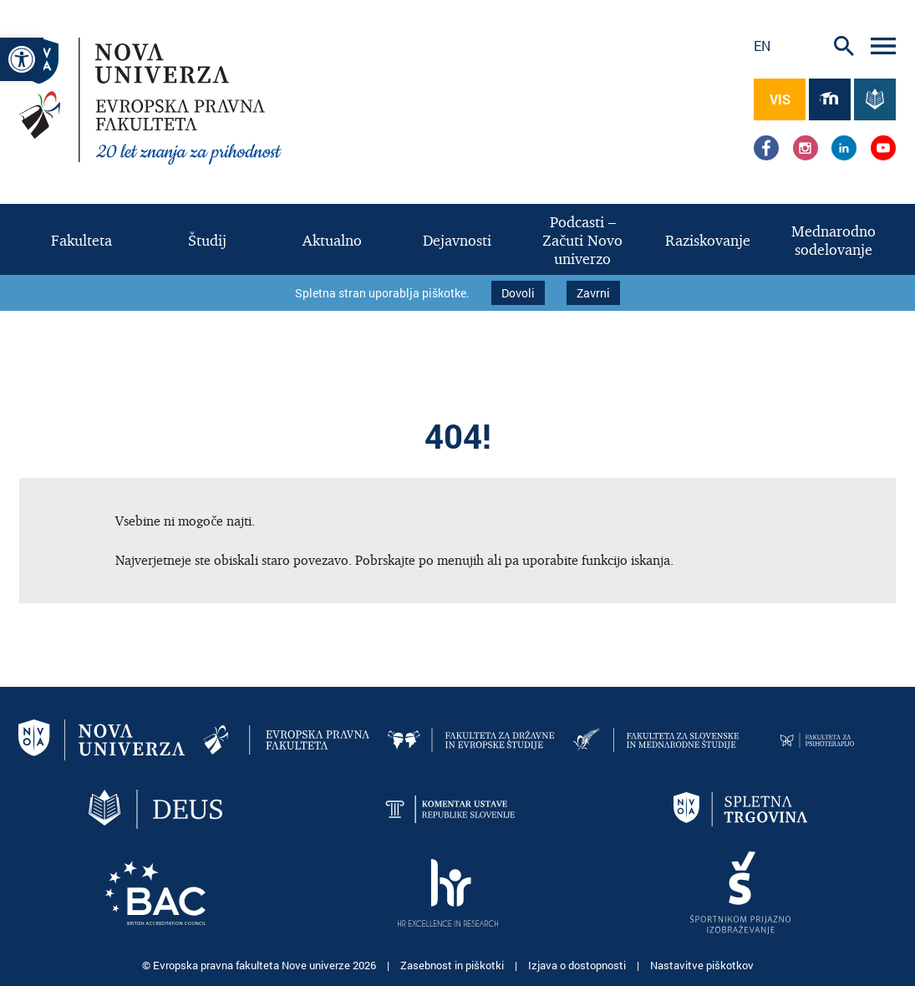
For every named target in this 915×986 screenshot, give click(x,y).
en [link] (762, 45)
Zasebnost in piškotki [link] (453, 960)
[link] (21, 59)
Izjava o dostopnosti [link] (578, 960)
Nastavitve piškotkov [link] (702, 960)
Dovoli (518, 291)
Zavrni (593, 291)
